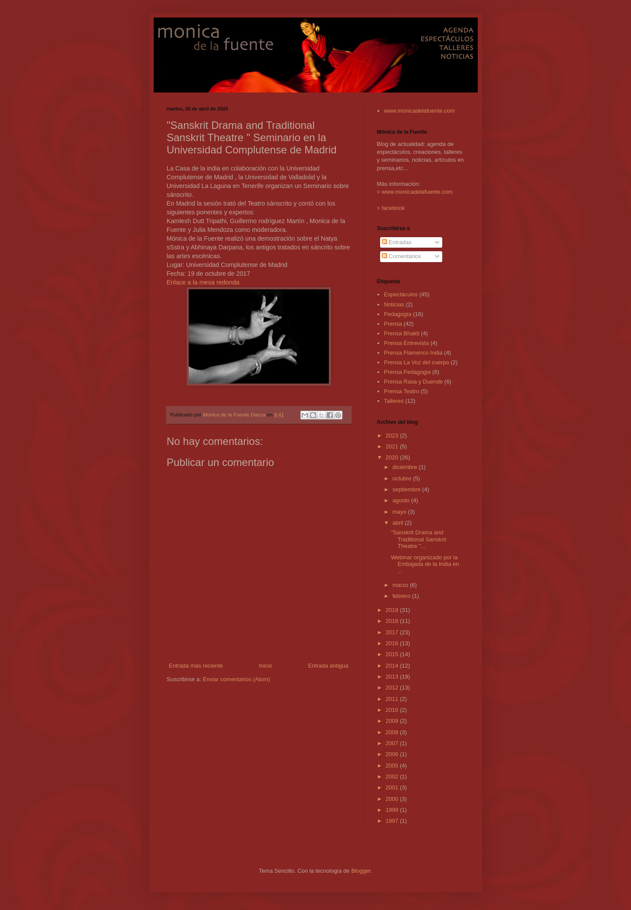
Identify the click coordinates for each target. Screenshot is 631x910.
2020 (393, 457)
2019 (393, 610)
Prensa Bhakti (401, 333)
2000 (393, 799)
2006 (393, 754)
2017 (393, 632)
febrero (402, 596)
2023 (393, 435)
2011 (393, 699)
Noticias (394, 304)
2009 (393, 721)
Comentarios (401, 256)
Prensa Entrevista (406, 343)
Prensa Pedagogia (407, 372)
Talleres (394, 401)
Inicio (265, 665)
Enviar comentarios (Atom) (236, 679)
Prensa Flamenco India (413, 352)
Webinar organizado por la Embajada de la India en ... (425, 564)
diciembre (405, 467)
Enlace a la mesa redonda (203, 282)
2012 (393, 687)
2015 (393, 654)
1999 (393, 810)
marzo (401, 585)
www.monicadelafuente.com (419, 110)
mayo (400, 511)
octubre (402, 478)
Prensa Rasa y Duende (413, 381)
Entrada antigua (328, 665)
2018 (393, 621)
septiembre (407, 489)
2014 (393, 665)
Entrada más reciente (196, 665)
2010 (393, 710)
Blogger (360, 870)
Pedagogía (398, 314)
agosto (401, 500)
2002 (393, 776)
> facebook (391, 208)
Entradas (397, 242)
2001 (393, 787)
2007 (393, 743)
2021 (393, 446)
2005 (393, 765)
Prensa (393, 323)
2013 (393, 676)
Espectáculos (401, 294)
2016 (393, 643)
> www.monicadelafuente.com (415, 191)
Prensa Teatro (401, 391)
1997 (393, 821)
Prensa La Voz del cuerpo (416, 362)
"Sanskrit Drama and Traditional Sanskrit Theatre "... (418, 539)
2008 (393, 732)
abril (398, 522)
